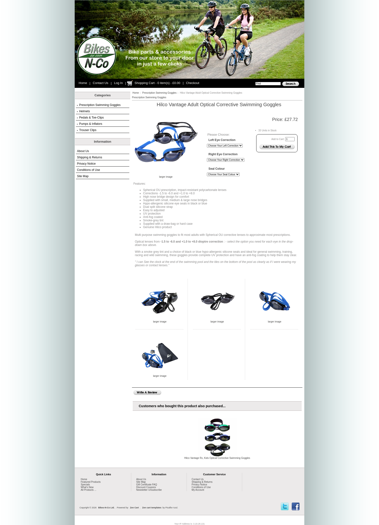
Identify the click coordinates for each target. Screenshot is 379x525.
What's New (87, 487)
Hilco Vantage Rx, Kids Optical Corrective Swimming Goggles (217, 458)
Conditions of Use (88, 170)
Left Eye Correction (222, 140)
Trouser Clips (86, 130)
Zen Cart (134, 507)
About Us (83, 151)
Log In (118, 83)
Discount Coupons (146, 487)
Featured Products (91, 482)
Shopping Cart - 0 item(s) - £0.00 (157, 83)
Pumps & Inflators (89, 124)
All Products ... (88, 490)
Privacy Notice (86, 163)
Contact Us (100, 83)
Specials (85, 484)
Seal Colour (217, 169)
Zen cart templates (151, 507)
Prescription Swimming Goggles (159, 92)
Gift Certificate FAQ (146, 484)
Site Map (82, 176)
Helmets (83, 111)
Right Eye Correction (223, 154)
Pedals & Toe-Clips (90, 117)
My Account (198, 490)
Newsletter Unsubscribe (149, 490)
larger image (159, 320)
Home (83, 83)
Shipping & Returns (89, 157)
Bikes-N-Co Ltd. (106, 507)
